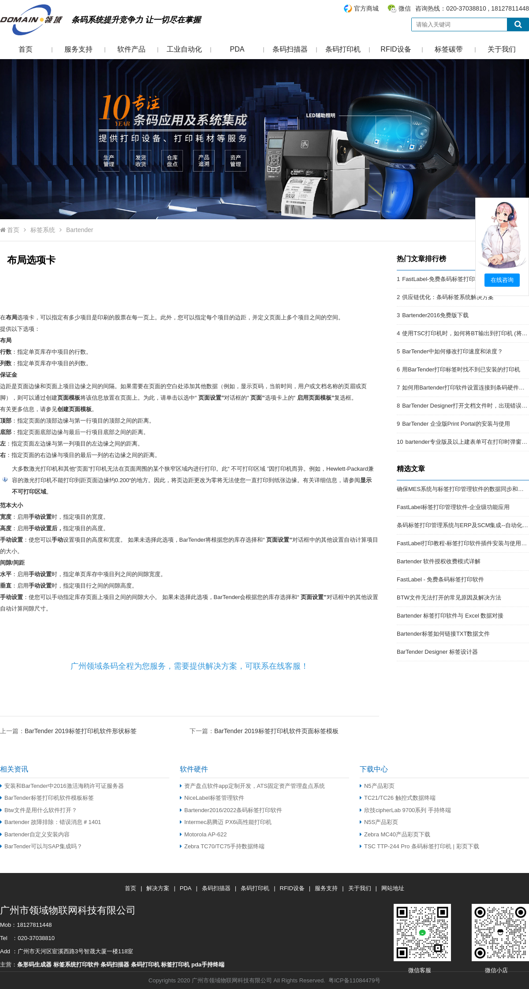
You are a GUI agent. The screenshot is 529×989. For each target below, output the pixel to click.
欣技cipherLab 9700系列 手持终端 (405, 810)
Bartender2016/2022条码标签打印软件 (231, 810)
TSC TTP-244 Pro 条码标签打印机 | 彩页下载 (419, 846)
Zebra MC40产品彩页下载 (395, 834)
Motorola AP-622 (203, 834)
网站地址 (392, 888)
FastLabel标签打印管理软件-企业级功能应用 (453, 507)
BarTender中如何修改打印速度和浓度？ (452, 351)
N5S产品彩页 (379, 822)
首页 (26, 49)
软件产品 (131, 49)
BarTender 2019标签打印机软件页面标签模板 (276, 730)
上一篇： (68, 730)
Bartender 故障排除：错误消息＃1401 (50, 822)
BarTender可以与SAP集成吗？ (41, 846)
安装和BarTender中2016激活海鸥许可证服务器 (62, 786)
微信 (405, 8)
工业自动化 (184, 49)
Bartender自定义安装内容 (35, 834)
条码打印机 (343, 49)
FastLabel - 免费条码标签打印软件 (440, 579)
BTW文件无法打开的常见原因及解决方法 (449, 597)
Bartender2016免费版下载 (435, 315)
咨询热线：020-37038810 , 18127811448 (436, 8)
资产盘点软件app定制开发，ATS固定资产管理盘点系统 (252, 786)
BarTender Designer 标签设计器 (437, 651)
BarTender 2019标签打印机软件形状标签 (81, 730)
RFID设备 (395, 49)
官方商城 (366, 8)
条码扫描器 (290, 49)
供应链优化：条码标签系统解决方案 (448, 297)
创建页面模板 (74, 409)
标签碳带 (449, 49)
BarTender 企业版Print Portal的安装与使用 (456, 423)
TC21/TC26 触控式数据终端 (398, 797)
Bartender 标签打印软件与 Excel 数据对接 (450, 615)
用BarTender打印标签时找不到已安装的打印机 (461, 369)
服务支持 (78, 49)
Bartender (79, 229)
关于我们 (502, 49)
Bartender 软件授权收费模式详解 (439, 561)
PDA (237, 49)
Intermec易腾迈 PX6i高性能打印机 (226, 822)
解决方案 (157, 888)
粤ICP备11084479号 (354, 980)
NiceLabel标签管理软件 (212, 797)
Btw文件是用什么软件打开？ (38, 810)
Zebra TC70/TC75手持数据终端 (222, 846)
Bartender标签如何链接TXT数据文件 (443, 633)
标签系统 (42, 229)
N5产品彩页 (377, 786)
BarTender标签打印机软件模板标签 (47, 797)
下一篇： (264, 730)
